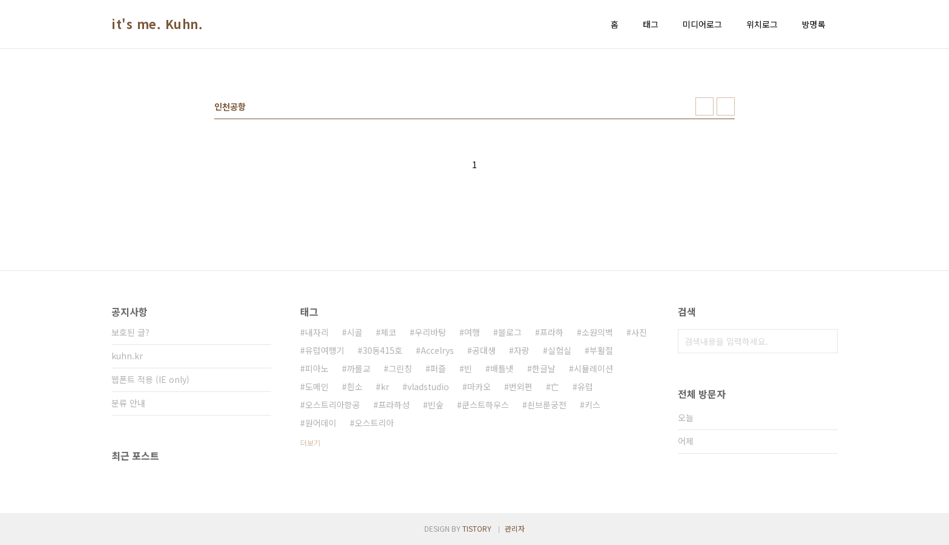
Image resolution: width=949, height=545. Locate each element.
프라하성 (394, 405)
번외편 (521, 386)
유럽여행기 (324, 350)
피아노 (317, 368)
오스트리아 (374, 423)
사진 (639, 332)
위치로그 (762, 24)
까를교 (358, 368)
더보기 (310, 442)
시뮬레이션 (593, 368)
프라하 (551, 332)
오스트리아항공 (332, 405)
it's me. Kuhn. (157, 24)
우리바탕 (430, 332)
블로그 (510, 332)
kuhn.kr (127, 356)
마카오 (479, 386)
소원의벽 (597, 332)
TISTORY (476, 528)
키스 (592, 405)
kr (385, 386)
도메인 (317, 386)
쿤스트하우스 (485, 405)
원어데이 (321, 423)
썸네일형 (704, 106)
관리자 (515, 528)
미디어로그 (702, 24)
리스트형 (726, 106)
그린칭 (400, 368)
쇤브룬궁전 (546, 405)
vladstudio (428, 386)
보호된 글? (130, 332)
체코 (388, 332)
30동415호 (382, 350)
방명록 (814, 24)
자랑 (522, 350)
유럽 (585, 386)
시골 (355, 332)
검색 (825, 341)
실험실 (559, 350)
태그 (650, 24)
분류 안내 (128, 403)
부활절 (601, 350)
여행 (472, 332)
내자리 (317, 332)
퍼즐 (438, 368)
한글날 (544, 368)
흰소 (355, 386)
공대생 (484, 350)
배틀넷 (502, 368)
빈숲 (436, 405)
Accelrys (437, 350)
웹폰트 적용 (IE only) (150, 379)
